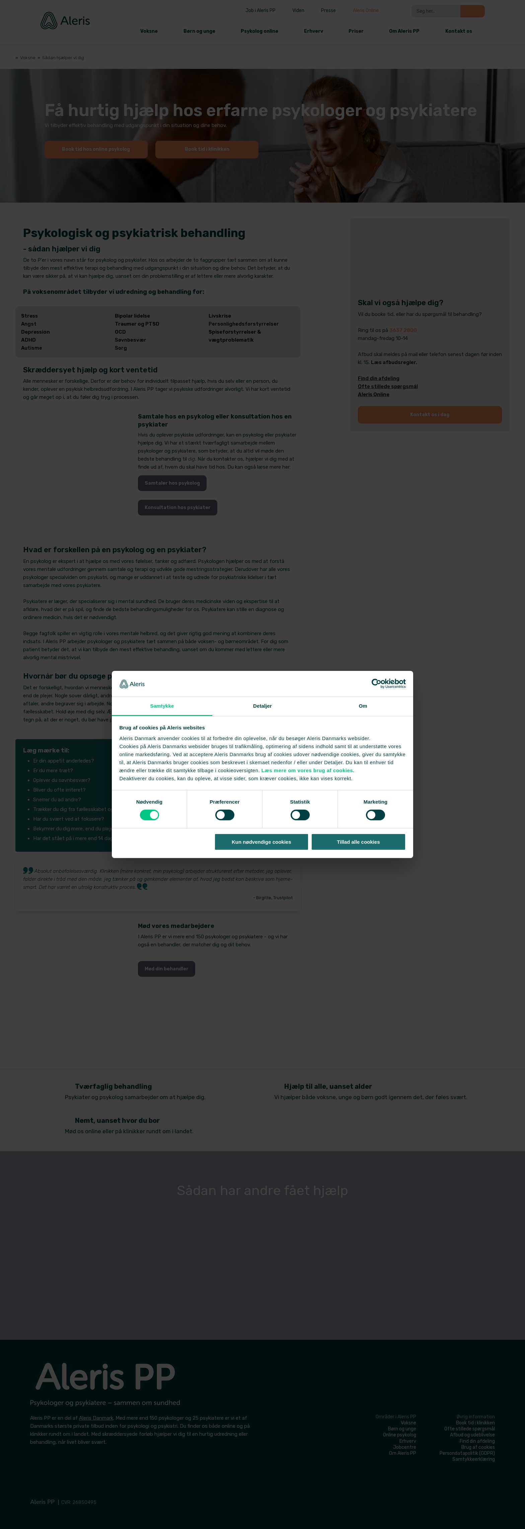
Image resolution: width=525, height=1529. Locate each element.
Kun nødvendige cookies (261, 842)
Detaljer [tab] (262, 706)
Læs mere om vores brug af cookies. (308, 770)
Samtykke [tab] (162, 706)
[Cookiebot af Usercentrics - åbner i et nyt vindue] (376, 684)
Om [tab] (363, 706)
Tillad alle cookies (358, 842)
